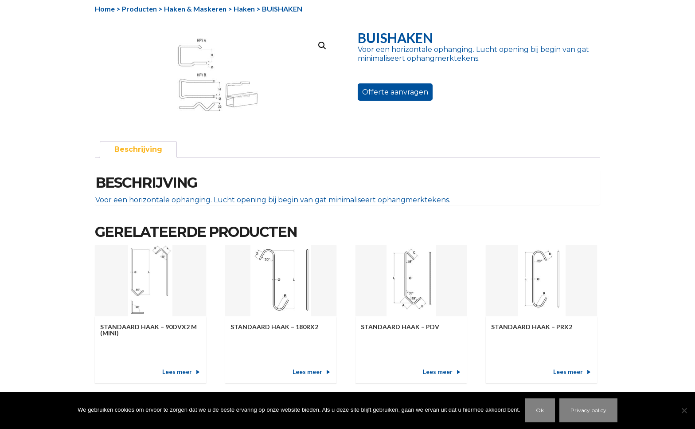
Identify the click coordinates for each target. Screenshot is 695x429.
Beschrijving (138, 149)
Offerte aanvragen (395, 92)
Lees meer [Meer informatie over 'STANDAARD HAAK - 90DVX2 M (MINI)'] (177, 371)
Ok (540, 410)
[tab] (138, 149)
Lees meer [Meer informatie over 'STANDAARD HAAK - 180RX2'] (307, 371)
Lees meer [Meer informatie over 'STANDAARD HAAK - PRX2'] (568, 371)
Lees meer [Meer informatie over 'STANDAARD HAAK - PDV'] (438, 371)
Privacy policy (588, 410)
